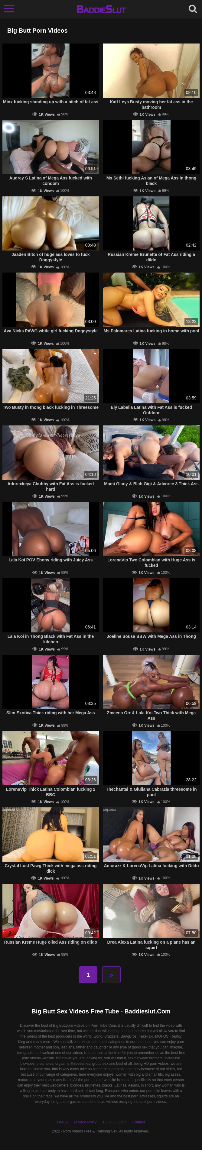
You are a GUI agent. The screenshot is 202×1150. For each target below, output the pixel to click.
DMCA (62, 1122)
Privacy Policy (85, 1122)
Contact (138, 1122)
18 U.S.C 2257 (114, 1122)
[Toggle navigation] (9, 9)
